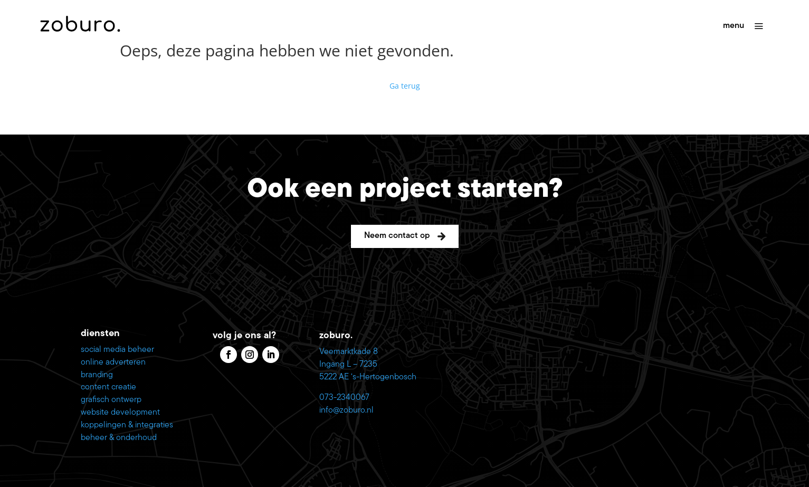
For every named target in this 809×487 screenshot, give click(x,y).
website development (120, 412)
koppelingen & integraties (127, 425)
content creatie (108, 387)
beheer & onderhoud (119, 438)
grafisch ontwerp (111, 400)
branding (97, 375)
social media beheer (117, 350)
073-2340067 (344, 398)
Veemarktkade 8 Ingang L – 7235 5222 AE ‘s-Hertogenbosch (367, 364)
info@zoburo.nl (346, 410)
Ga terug (404, 86)
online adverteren (113, 362)
